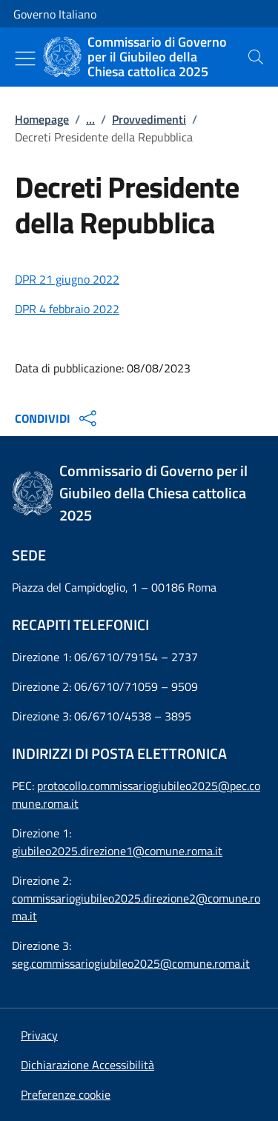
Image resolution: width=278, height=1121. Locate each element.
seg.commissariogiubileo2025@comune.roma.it (131, 963)
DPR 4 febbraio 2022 (67, 309)
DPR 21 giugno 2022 (67, 279)
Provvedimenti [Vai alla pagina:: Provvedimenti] (149, 119)
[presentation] (256, 57)
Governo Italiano (54, 14)
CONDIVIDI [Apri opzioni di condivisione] (57, 418)
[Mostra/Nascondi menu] (25, 58)
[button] (65, 1094)
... (90, 119)
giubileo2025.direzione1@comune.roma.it (117, 851)
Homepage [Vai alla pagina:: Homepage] (42, 119)
